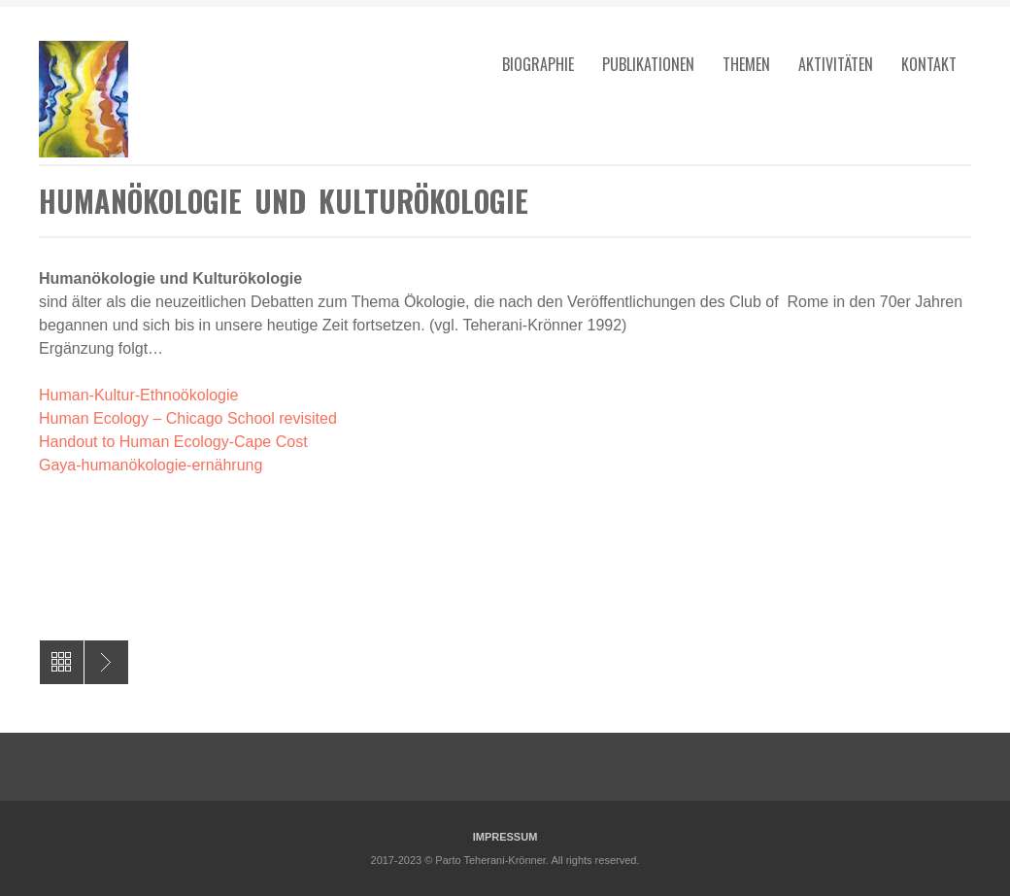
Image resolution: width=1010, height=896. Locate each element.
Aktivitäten (835, 64)
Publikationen (648, 64)
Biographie (538, 64)
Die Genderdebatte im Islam (106, 662)
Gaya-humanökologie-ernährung (150, 465)
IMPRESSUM (505, 837)
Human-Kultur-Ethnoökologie (138, 395)
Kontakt (929, 64)
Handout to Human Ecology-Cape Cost (173, 441)
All (62, 662)
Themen (746, 64)
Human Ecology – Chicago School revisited (188, 418)
